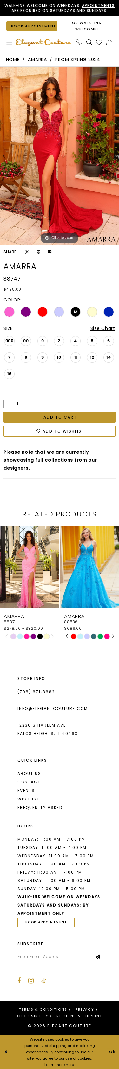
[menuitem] (9, 42)
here (70, 1064)
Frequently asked (40, 807)
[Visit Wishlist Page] (99, 42)
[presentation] (29, 567)
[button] (9, 42)
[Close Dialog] (5, 1052)
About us (29, 773)
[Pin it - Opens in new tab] (38, 252)
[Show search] (89, 42)
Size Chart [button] (102, 328)
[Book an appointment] (31, 25)
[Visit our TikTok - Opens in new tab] (43, 981)
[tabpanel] (59, 156)
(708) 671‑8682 (36, 691)
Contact (29, 782)
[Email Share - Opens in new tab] (49, 251)
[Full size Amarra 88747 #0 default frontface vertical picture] (59, 156)
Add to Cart (60, 417)
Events (26, 790)
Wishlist (28, 799)
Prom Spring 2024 (77, 59)
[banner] (43, 42)
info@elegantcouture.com (52, 708)
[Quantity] (12, 404)
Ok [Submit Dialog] (112, 1051)
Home (13, 59)
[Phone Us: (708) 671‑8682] (79, 42)
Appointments (98, 5)
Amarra (37, 59)
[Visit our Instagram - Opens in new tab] (31, 980)
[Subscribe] (98, 956)
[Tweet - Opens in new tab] (27, 252)
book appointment (46, 922)
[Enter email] (59, 956)
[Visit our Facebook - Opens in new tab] (19, 981)
